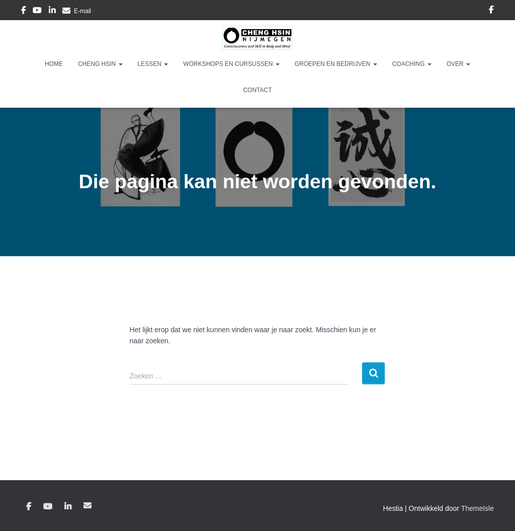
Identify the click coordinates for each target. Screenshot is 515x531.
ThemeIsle (477, 508)
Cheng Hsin (100, 63)
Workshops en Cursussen (231, 63)
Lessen (153, 63)
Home (54, 63)
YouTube (37, 11)
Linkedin (52, 11)
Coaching (412, 63)
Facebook (23, 11)
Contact (257, 90)
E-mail (82, 11)
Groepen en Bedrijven (336, 63)
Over (458, 63)
